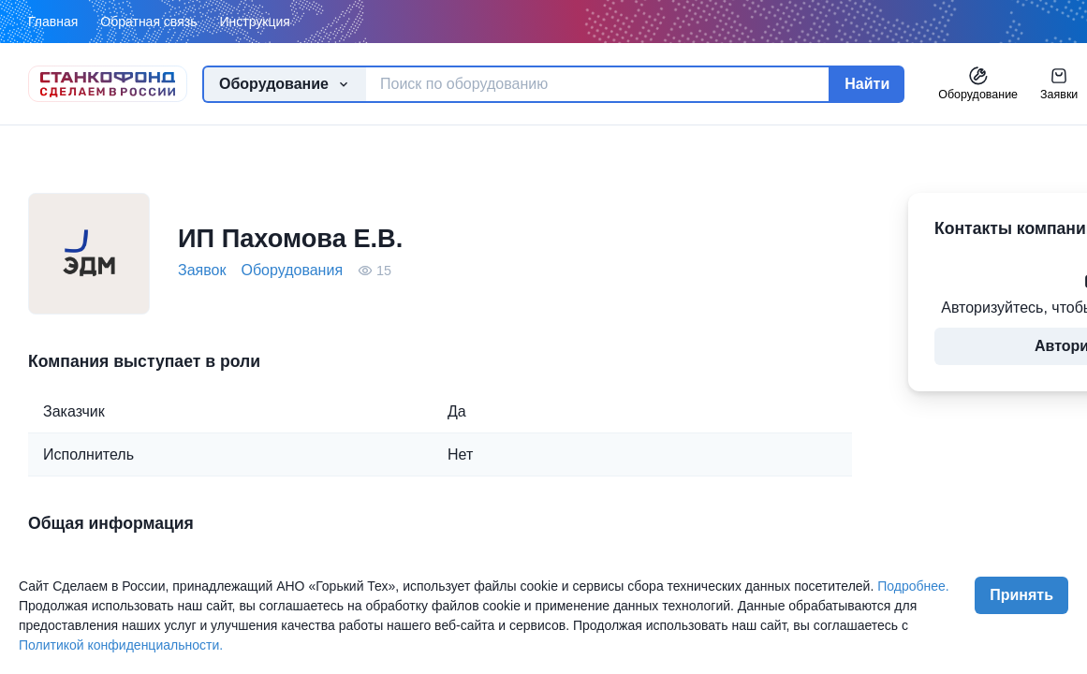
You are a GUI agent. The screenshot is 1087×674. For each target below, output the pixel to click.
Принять (1021, 595)
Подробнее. (913, 586)
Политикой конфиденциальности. (121, 644)
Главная (53, 21)
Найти (867, 84)
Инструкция (254, 21)
